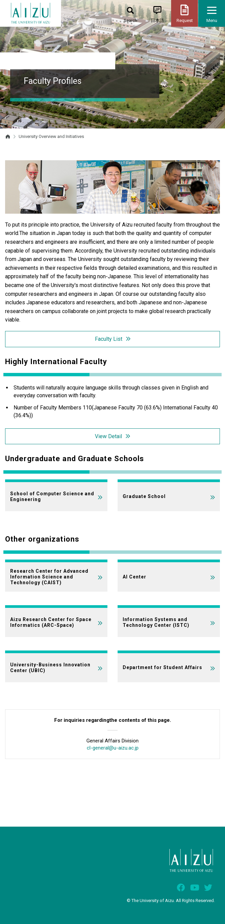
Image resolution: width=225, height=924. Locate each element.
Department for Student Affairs (162, 667)
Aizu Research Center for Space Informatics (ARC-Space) (50, 622)
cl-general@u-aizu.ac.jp (113, 748)
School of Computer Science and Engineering (52, 496)
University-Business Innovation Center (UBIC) (50, 667)
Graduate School (144, 496)
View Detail (108, 436)
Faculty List (108, 339)
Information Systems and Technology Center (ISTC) (156, 622)
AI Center (134, 576)
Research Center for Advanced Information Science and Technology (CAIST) (49, 576)
